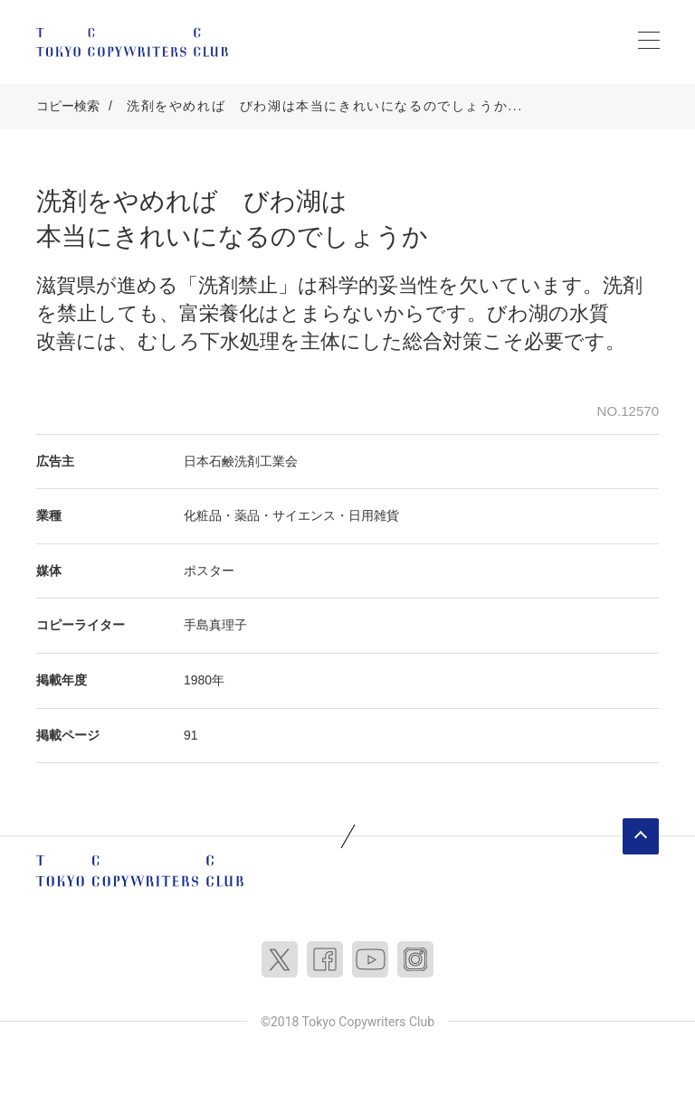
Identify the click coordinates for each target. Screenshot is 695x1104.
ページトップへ (641, 836)
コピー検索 (68, 106)
